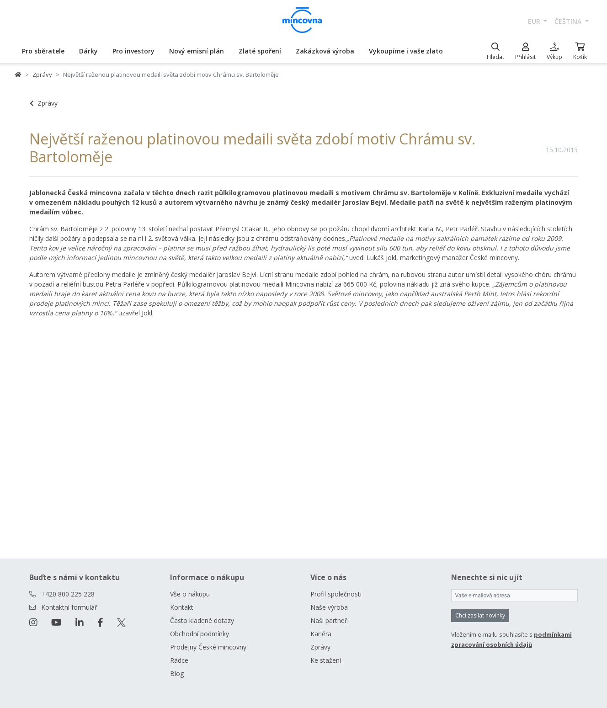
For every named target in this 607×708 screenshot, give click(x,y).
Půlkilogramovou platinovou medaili (230, 284)
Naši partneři (329, 620)
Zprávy (42, 74)
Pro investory (133, 51)
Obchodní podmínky (199, 633)
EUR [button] (535, 21)
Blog (177, 673)
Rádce (179, 660)
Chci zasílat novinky (480, 615)
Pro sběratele (43, 51)
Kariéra (320, 633)
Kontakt (181, 607)
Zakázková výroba (325, 51)
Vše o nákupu (190, 594)
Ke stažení (325, 660)
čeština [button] (568, 21)
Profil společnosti (336, 594)
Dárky (88, 51)
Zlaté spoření (260, 51)
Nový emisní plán (196, 51)
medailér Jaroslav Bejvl (348, 202)
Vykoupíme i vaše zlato (406, 51)
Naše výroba (329, 607)
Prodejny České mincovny (208, 647)
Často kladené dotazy (202, 620)
